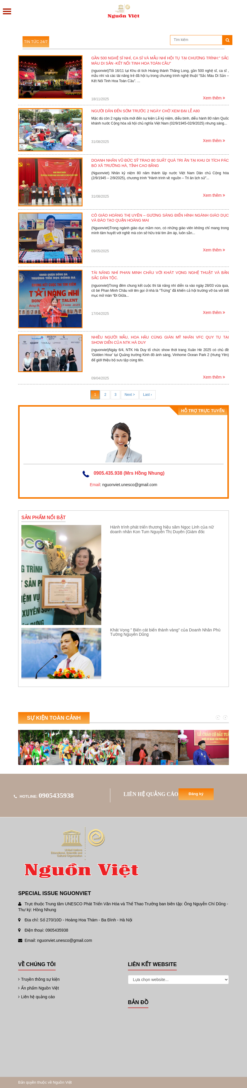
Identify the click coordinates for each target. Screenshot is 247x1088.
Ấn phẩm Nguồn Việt (38, 988)
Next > (130, 395)
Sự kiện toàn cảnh (54, 718)
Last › (147, 395)
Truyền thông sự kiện (39, 979)
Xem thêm (214, 98)
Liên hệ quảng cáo (36, 996)
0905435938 (56, 795)
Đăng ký (196, 794)
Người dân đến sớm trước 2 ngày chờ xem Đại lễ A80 (145, 111)
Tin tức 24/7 (36, 41)
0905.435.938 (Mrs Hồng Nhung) (129, 473)
